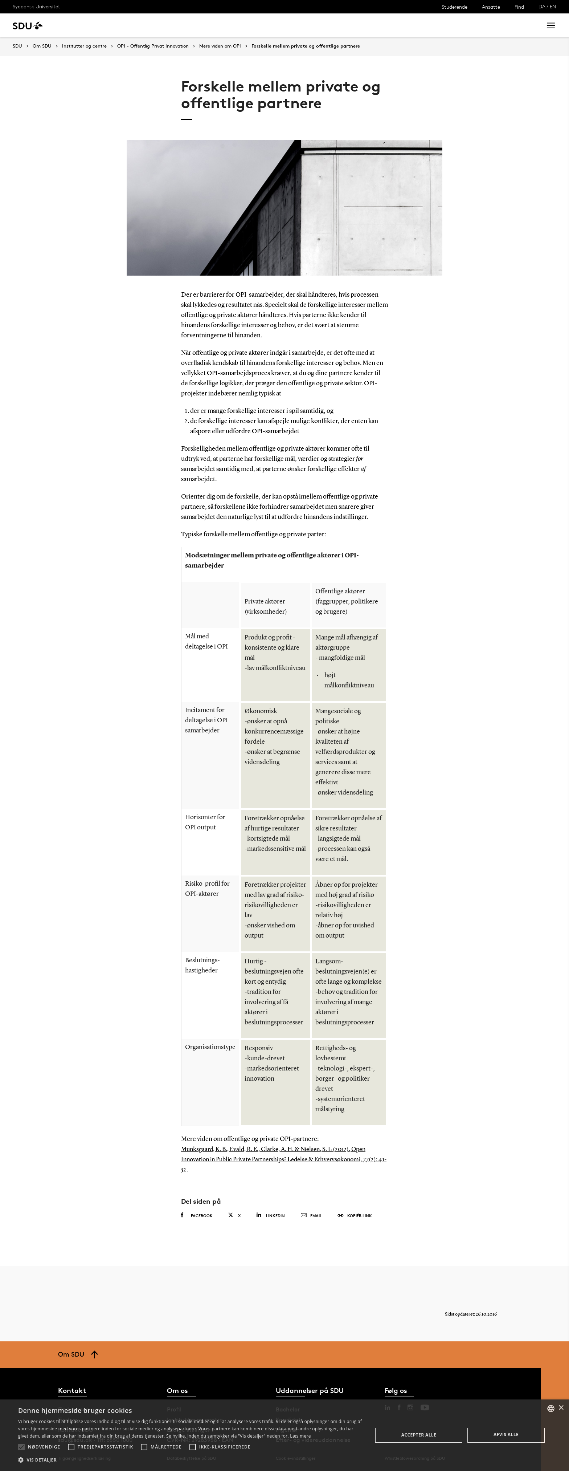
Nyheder (150, 25)
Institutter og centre (84, 46)
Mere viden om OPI (220, 46)
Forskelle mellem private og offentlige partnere (305, 46)
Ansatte (491, 7)
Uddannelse (77, 25)
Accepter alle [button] (418, 1435)
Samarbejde (188, 25)
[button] (21, 1447)
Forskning (116, 25)
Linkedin (270, 1215)
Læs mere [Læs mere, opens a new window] (300, 1436)
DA (542, 6)
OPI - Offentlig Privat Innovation (153, 46)
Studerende (454, 7)
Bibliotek (226, 25)
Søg (527, 25)
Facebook (197, 1215)
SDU (17, 46)
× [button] (561, 1408)
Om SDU (258, 25)
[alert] (284, 1435)
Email (311, 1216)
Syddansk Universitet (36, 6)
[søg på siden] (476, 25)
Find (519, 7)
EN (553, 6)
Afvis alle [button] (506, 1434)
